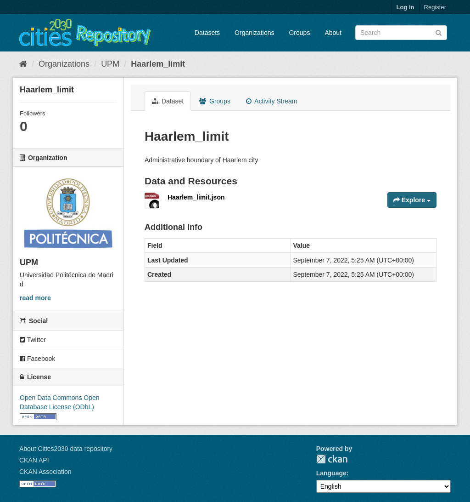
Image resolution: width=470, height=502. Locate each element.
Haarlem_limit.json (196, 197)
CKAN (331, 459)
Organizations (254, 32)
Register (435, 7)
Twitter (33, 339)
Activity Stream (271, 101)
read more (35, 298)
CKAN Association (45, 471)
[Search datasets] (401, 32)
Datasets (207, 32)
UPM (110, 63)
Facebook (37, 358)
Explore (412, 200)
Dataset (168, 101)
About (333, 32)
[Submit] (438, 32)
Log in (405, 7)
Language (331, 473)
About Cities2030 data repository (65, 448)
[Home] (23, 63)
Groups (299, 32)
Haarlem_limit (158, 63)
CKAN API (34, 460)
